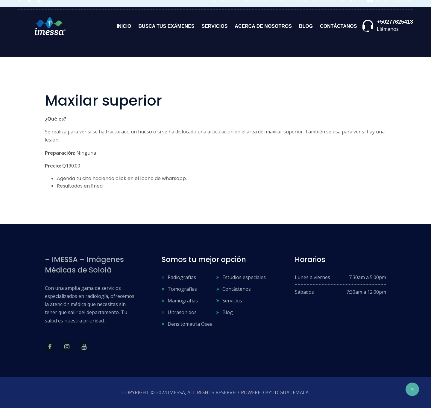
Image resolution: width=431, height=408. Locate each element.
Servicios (215, 26)
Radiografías (182, 277)
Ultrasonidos (182, 312)
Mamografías (183, 300)
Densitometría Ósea (190, 324)
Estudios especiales (244, 277)
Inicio (124, 26)
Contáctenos (236, 289)
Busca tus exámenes (167, 26)
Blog (306, 26)
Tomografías (182, 289)
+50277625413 (395, 22)
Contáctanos (338, 26)
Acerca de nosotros (263, 26)
